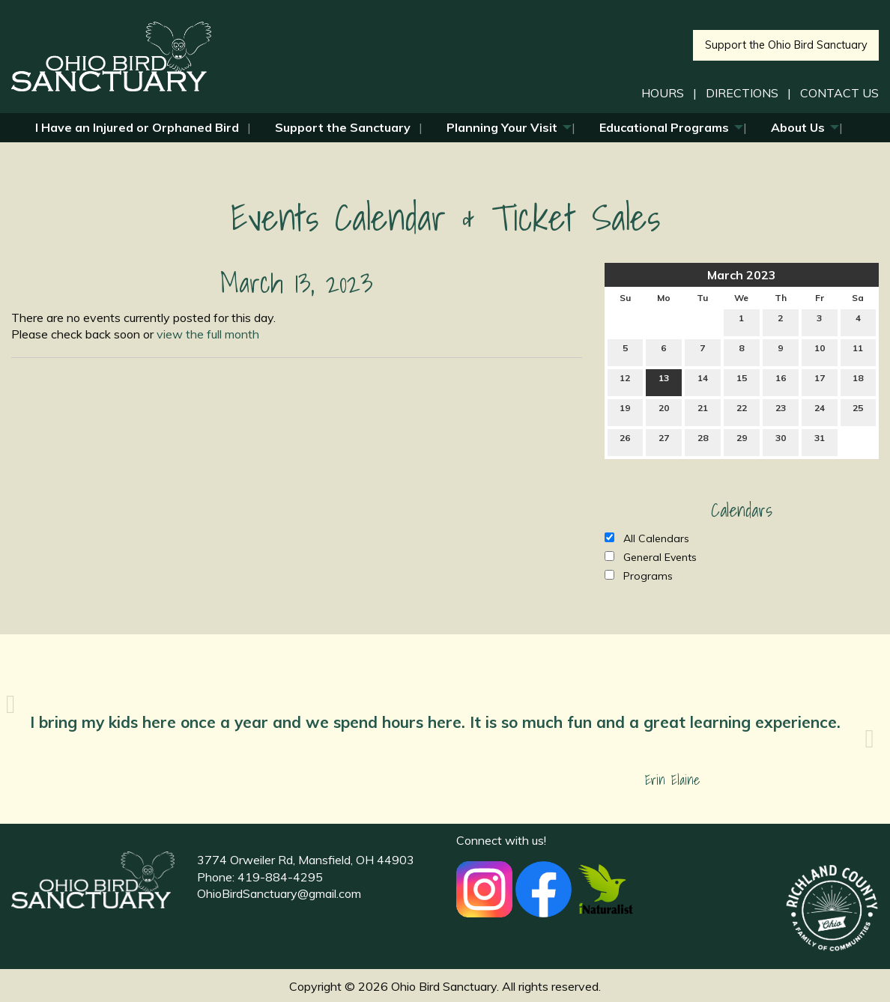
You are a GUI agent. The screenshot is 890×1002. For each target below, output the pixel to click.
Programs (639, 576)
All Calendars (647, 538)
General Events (651, 557)
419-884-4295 (280, 876)
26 (625, 441)
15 (741, 381)
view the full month (208, 334)
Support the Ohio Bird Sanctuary (786, 45)
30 (780, 441)
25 (858, 411)
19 (625, 411)
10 (819, 351)
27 (664, 441)
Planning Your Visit (501, 127)
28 (702, 441)
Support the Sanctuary (343, 127)
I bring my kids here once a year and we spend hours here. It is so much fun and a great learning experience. (437, 722)
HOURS (662, 92)
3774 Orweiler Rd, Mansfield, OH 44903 (305, 859)
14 (702, 381)
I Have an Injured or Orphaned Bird (137, 127)
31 (819, 441)
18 (858, 381)
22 (741, 411)
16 (780, 381)
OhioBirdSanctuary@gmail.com (279, 893)
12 (625, 381)
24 (819, 411)
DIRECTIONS (742, 92)
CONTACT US (839, 92)
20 (664, 411)
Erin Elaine (672, 780)
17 (819, 381)
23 (780, 411)
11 (858, 351)
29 (741, 441)
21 (702, 411)
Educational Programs (664, 127)
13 (664, 381)
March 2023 (741, 274)
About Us (798, 127)
